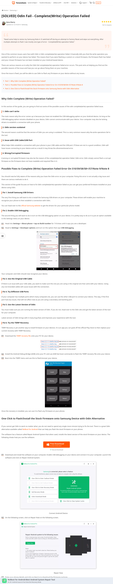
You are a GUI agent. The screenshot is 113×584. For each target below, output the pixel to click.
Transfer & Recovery (45, 3)
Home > (6, 10)
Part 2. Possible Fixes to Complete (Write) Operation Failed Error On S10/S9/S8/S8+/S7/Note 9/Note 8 (44, 85)
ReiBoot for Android (30, 429)
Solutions (73, 3)
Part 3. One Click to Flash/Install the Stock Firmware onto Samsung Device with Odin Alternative (42, 88)
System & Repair (32, 3)
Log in (98, 3)
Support (83, 3)
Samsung (24, 24)
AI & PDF (66, 3)
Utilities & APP (57, 3)
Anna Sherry (10, 22)
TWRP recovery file (23, 336)
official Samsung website (30, 206)
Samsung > (14, 10)
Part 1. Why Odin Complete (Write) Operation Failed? (25, 81)
